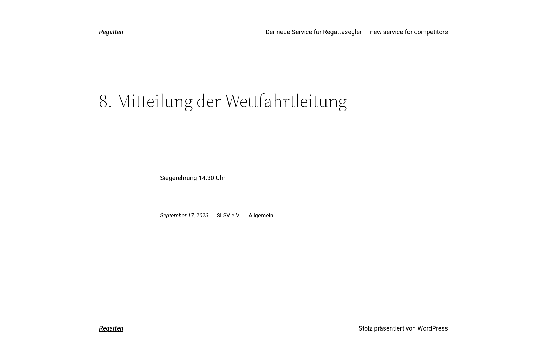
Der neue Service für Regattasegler (313, 32)
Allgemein (261, 215)
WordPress (433, 328)
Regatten (111, 32)
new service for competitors (409, 32)
